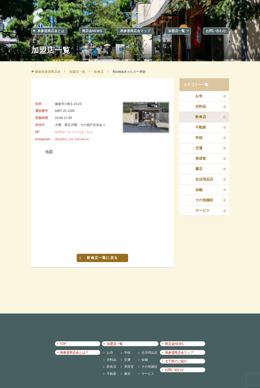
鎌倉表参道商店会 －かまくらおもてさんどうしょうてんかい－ (130, 11)
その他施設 (204, 200)
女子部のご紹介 (176, 361)
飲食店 (200, 117)
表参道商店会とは (50, 31)
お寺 (198, 96)
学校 (198, 138)
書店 (198, 169)
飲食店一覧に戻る (102, 258)
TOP (63, 344)
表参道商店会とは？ (74, 352)
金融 (198, 190)
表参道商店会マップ (135, 31)
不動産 (200, 127)
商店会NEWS (92, 31)
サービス (202, 210)
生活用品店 (204, 179)
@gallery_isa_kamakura (72, 139)
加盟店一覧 (176, 31)
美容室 (200, 158)
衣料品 (200, 107)
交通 (198, 148)
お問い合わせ (216, 31)
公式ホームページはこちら (74, 132)
